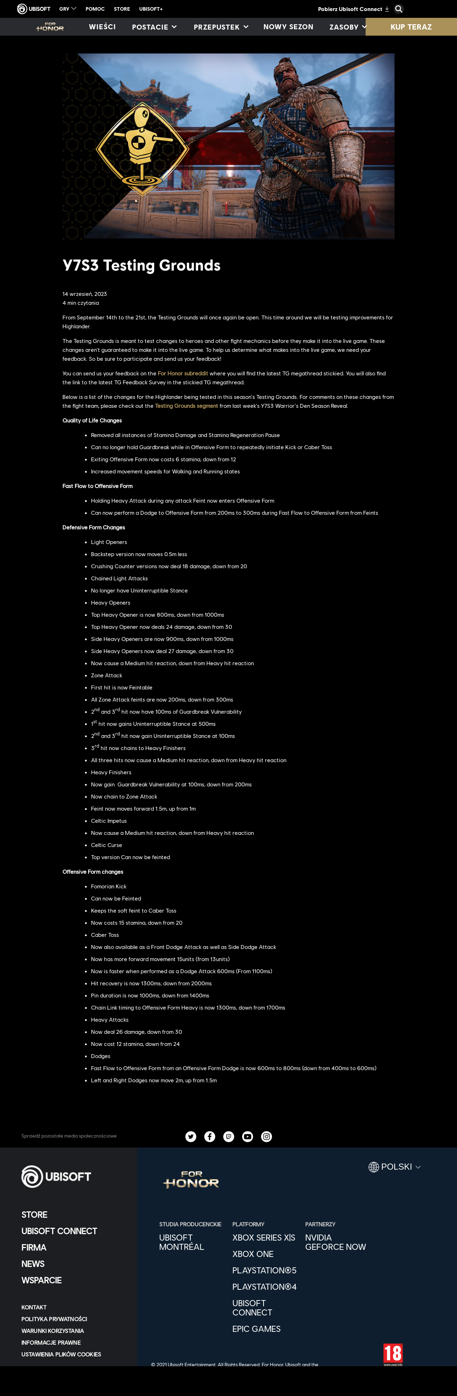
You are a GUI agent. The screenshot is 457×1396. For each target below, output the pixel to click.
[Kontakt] (73, 1307)
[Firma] (73, 1247)
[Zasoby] (348, 27)
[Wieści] (102, 27)
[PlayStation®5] (265, 1270)
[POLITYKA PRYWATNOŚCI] (73, 1318)
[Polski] (394, 1170)
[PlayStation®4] (265, 1286)
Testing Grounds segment (186, 405)
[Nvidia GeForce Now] (338, 1242)
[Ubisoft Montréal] (192, 1242)
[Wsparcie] (73, 1280)
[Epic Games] (265, 1328)
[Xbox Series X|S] (265, 1237)
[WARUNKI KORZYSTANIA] (73, 1330)
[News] (73, 1263)
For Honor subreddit (183, 373)
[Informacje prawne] (73, 1342)
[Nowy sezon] (288, 27)
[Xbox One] (265, 1253)
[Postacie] (154, 27)
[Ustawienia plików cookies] (61, 1354)
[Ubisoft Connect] (73, 1231)
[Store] (73, 1214)
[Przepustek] (221, 27)
